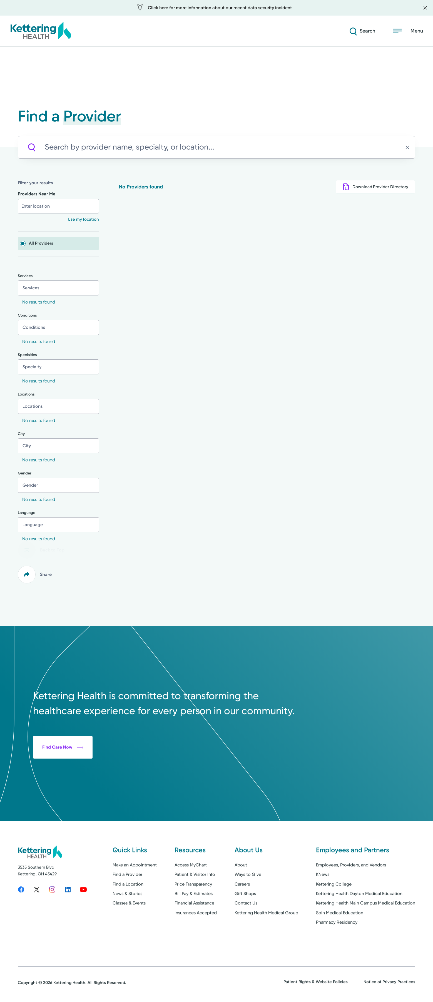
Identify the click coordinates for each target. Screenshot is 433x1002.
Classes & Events (129, 921)
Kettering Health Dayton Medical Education (359, 912)
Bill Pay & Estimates (194, 912)
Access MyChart (191, 883)
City (21, 434)
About (241, 883)
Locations (26, 394)
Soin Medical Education (339, 931)
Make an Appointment (135, 883)
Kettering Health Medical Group (266, 931)
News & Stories (127, 912)
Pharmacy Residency (336, 941)
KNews (322, 893)
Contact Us (246, 921)
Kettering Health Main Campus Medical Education (365, 921)
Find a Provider (127, 893)
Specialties (27, 355)
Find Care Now (62, 784)
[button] (79, 219)
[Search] (362, 31)
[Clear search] (409, 147)
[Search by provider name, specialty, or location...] (224, 147)
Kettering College (334, 902)
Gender (24, 473)
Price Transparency (193, 902)
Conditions (27, 315)
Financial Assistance (194, 921)
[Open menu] (408, 31)
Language (26, 513)
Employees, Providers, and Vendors (351, 883)
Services (25, 276)
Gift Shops (245, 912)
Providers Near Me (36, 194)
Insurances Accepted (196, 931)
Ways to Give (248, 893)
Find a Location (128, 902)
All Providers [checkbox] (41, 243)
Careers (242, 902)
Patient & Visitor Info (195, 893)
